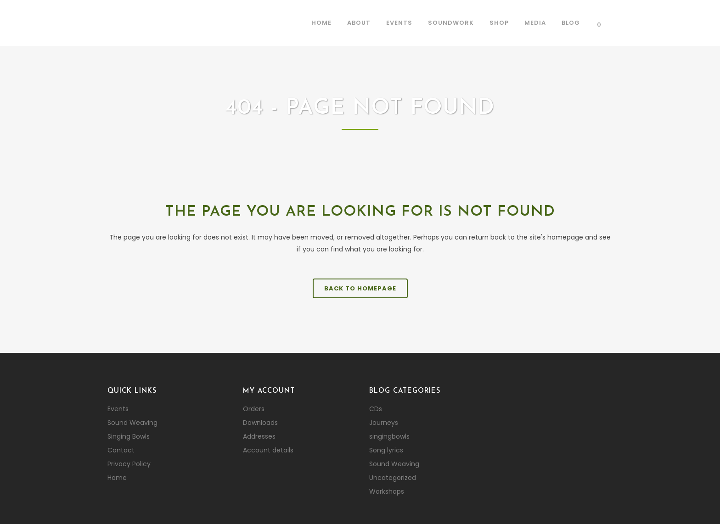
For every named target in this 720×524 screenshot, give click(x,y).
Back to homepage (360, 288)
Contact (121, 450)
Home (117, 477)
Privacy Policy (129, 463)
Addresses (259, 436)
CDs (375, 408)
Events (118, 408)
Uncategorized (392, 477)
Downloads (260, 422)
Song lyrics (386, 450)
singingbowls (389, 436)
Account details (268, 450)
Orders (253, 408)
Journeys (383, 422)
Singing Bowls (128, 436)
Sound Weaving (132, 422)
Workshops (386, 491)
